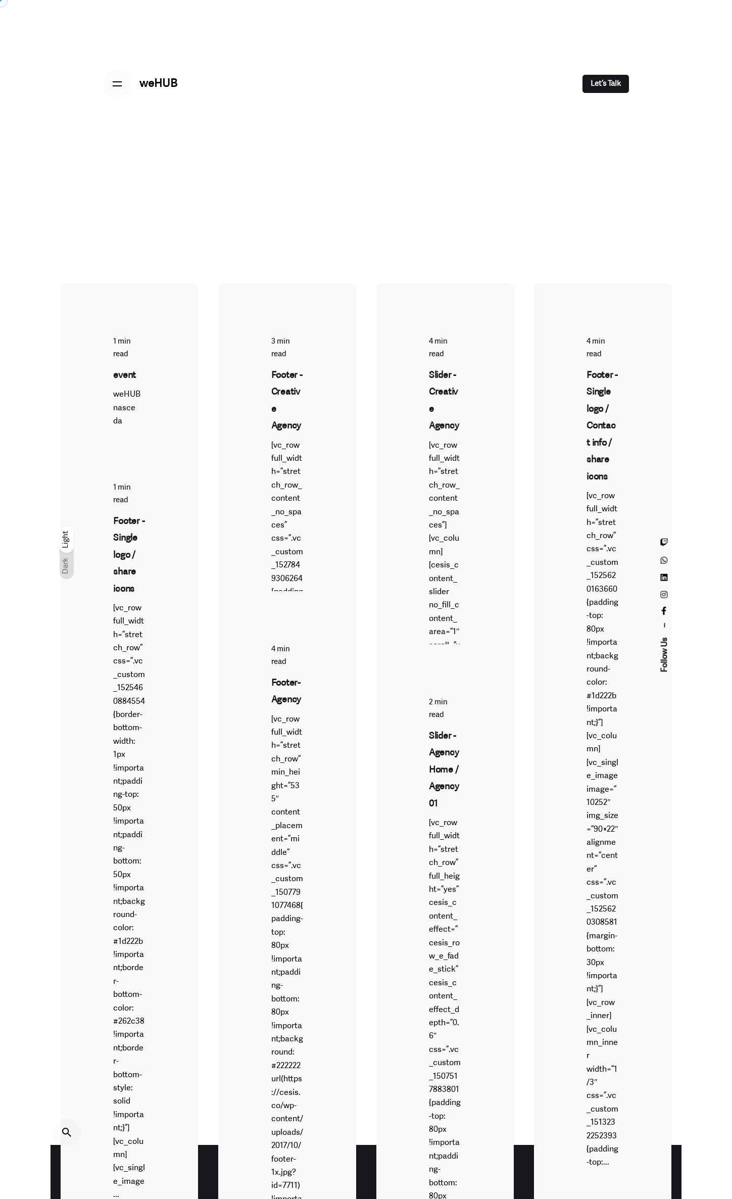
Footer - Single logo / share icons (128, 554)
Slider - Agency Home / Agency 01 (444, 767)
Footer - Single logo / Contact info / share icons (602, 426)
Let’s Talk (606, 84)
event (124, 375)
